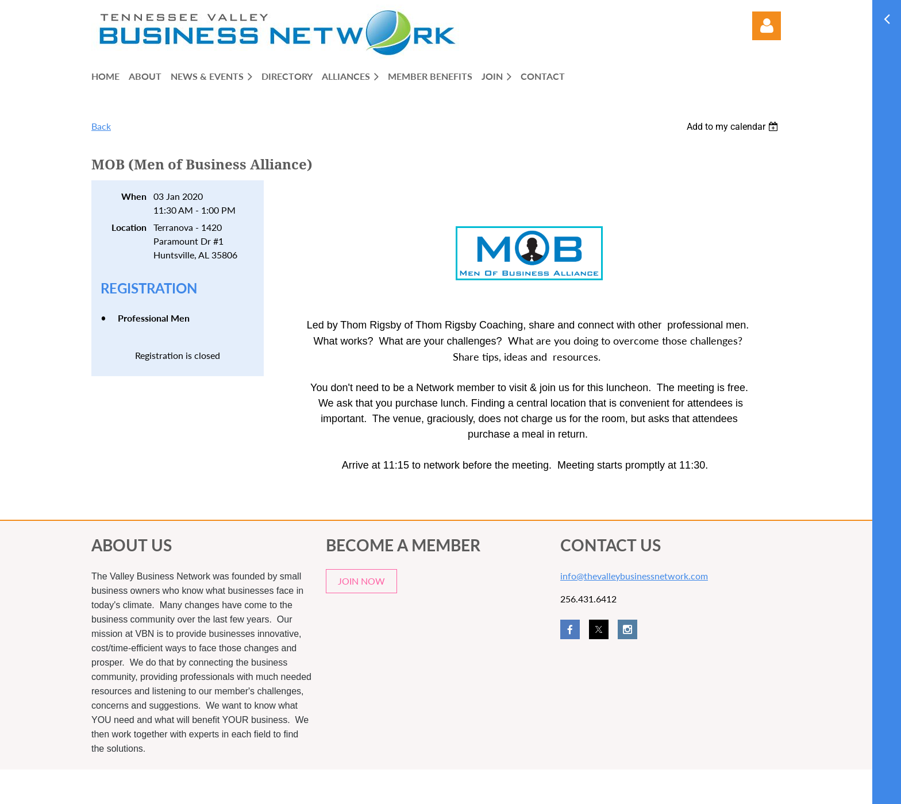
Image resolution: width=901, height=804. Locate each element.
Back (101, 126)
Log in (766, 25)
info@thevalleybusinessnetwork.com (634, 575)
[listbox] (734, 126)
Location (129, 227)
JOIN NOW (361, 580)
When (134, 196)
